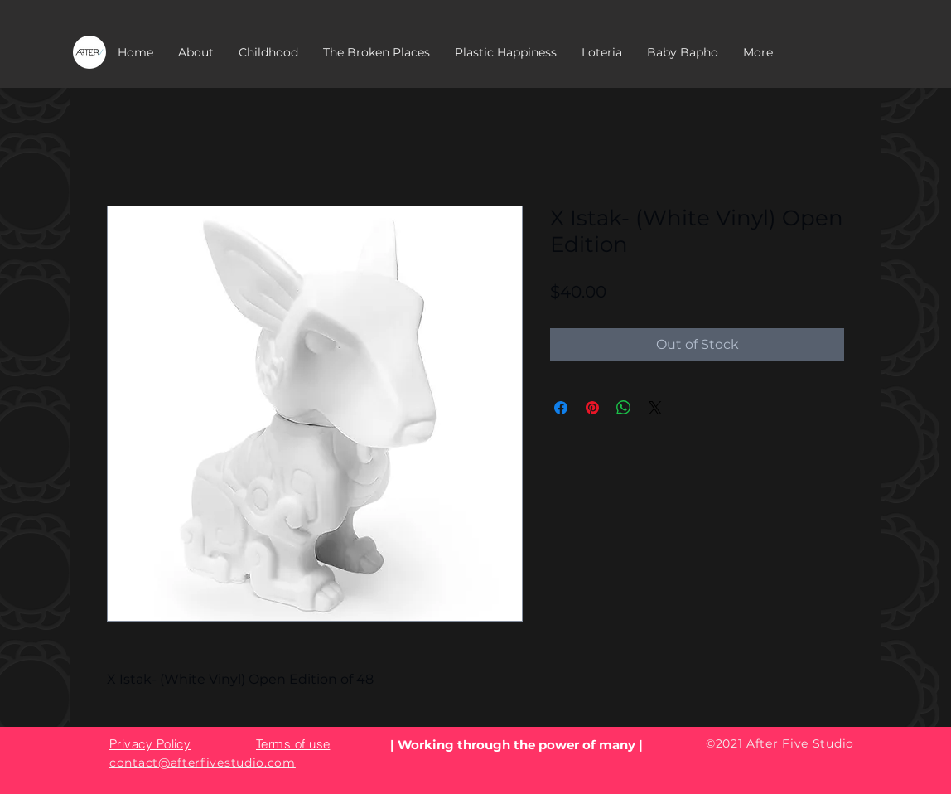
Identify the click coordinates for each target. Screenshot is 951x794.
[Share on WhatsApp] (624, 408)
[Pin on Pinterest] (592, 408)
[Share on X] (655, 408)
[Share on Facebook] (561, 408)
